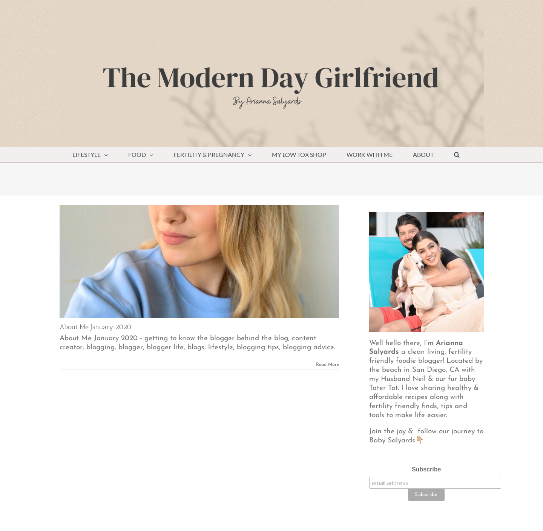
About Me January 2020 (96, 327)
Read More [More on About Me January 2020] (327, 364)
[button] (457, 154)
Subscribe (426, 469)
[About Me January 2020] (199, 261)
